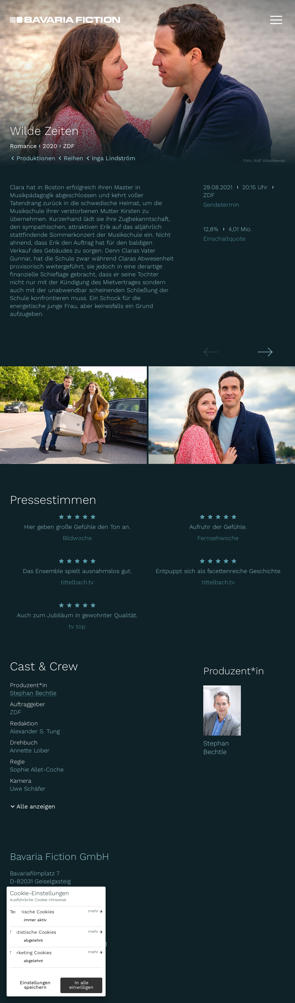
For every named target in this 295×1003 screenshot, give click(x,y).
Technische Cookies (32, 911)
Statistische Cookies (33, 932)
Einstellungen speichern (35, 985)
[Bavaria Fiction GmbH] (65, 20)
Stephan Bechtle (33, 692)
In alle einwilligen (81, 985)
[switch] (28, 920)
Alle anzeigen (35, 806)
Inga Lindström (113, 158)
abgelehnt (33, 940)
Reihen (73, 158)
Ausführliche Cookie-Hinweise (38, 899)
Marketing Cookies (30, 952)
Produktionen (35, 158)
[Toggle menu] (276, 20)
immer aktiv (35, 920)
